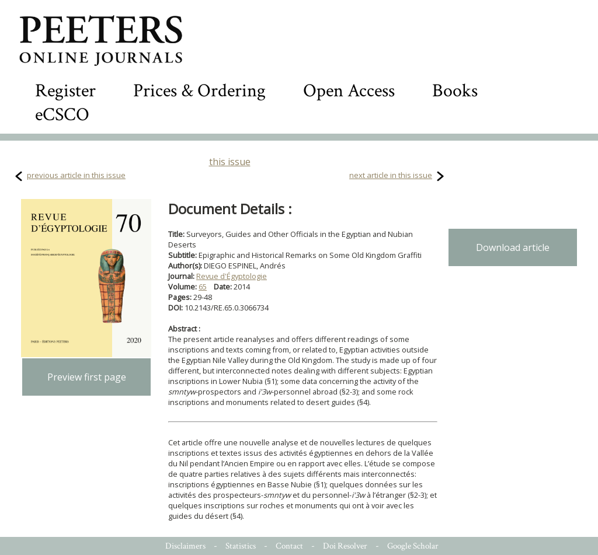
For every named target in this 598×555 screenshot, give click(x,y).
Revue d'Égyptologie (231, 276)
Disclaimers (185, 545)
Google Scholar (413, 545)
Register (65, 91)
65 (203, 286)
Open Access (349, 91)
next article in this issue (390, 175)
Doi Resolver (345, 545)
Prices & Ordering (199, 91)
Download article (513, 247)
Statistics (240, 545)
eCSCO (62, 115)
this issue (230, 161)
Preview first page (86, 377)
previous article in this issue (76, 175)
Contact (289, 545)
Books (455, 91)
